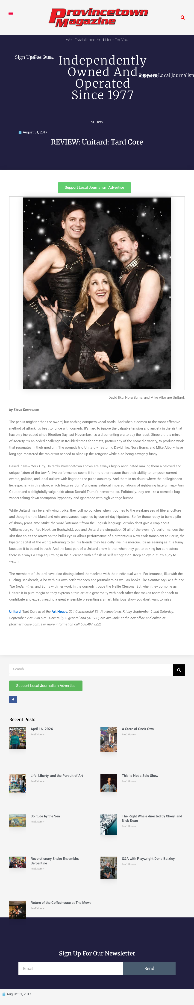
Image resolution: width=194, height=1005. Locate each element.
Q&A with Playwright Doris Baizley (148, 859)
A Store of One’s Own (138, 729)
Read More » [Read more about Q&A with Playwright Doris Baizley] (129, 864)
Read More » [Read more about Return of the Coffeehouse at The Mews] (37, 908)
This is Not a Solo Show (140, 776)
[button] (11, 13)
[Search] (179, 670)
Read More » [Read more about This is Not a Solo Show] (129, 781)
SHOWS (97, 122)
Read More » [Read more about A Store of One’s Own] (129, 734)
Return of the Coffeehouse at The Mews (61, 903)
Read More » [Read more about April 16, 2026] (37, 734)
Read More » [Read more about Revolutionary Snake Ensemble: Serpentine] (37, 868)
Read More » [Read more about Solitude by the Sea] (37, 821)
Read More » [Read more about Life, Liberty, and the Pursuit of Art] (37, 781)
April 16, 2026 (42, 729)
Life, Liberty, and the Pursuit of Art (57, 776)
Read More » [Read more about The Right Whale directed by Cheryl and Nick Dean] (129, 826)
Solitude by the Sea (45, 816)
